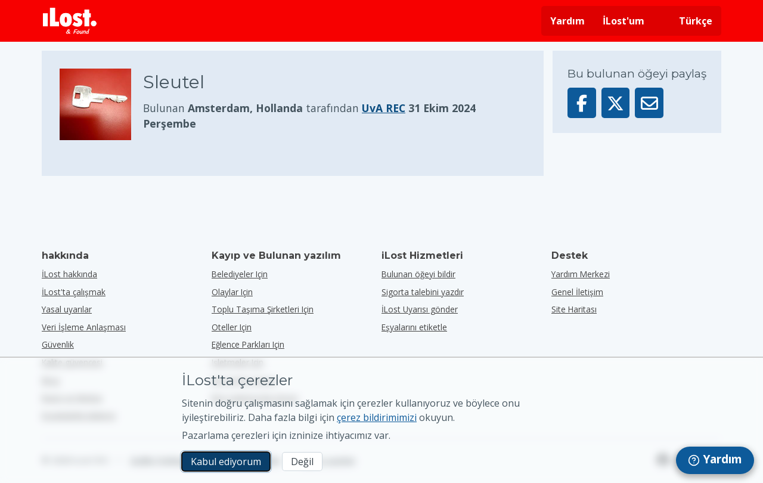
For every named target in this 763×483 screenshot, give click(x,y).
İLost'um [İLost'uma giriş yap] (623, 20)
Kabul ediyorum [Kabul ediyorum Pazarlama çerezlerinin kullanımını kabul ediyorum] (226, 461)
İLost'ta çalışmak (74, 292)
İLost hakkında (69, 274)
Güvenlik (58, 344)
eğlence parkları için (248, 344)
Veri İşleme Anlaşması (84, 327)
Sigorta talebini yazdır (423, 292)
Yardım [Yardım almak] (567, 20)
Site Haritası (574, 309)
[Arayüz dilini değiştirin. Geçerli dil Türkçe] (687, 21)
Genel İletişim (577, 292)
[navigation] (715, 460)
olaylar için (232, 292)
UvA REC (383, 108)
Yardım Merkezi (580, 274)
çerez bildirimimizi (377, 417)
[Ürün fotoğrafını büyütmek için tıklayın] (101, 104)
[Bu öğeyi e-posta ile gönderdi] (649, 103)
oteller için (232, 327)
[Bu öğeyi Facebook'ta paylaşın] (581, 103)
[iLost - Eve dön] (70, 21)
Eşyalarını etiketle (414, 327)
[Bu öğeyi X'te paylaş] (615, 103)
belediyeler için (240, 274)
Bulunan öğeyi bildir (418, 274)
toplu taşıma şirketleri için (263, 309)
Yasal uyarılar (67, 309)
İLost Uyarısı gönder (420, 309)
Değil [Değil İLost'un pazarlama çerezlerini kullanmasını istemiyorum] (302, 461)
